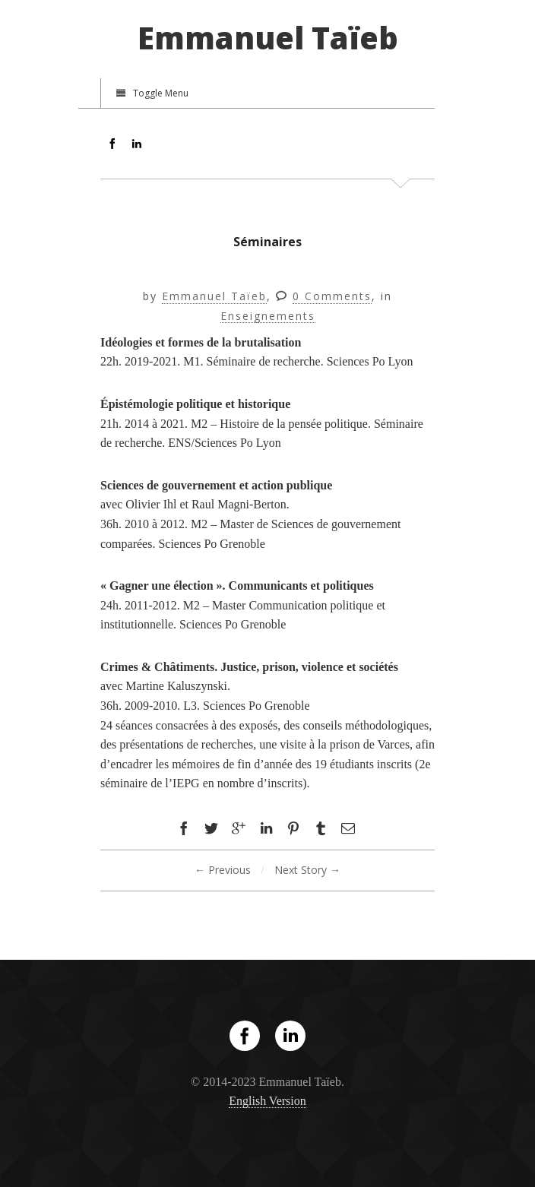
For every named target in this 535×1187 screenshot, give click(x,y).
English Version (267, 1100)
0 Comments (332, 296)
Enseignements (267, 316)
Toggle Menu (152, 93)
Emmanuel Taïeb (268, 38)
